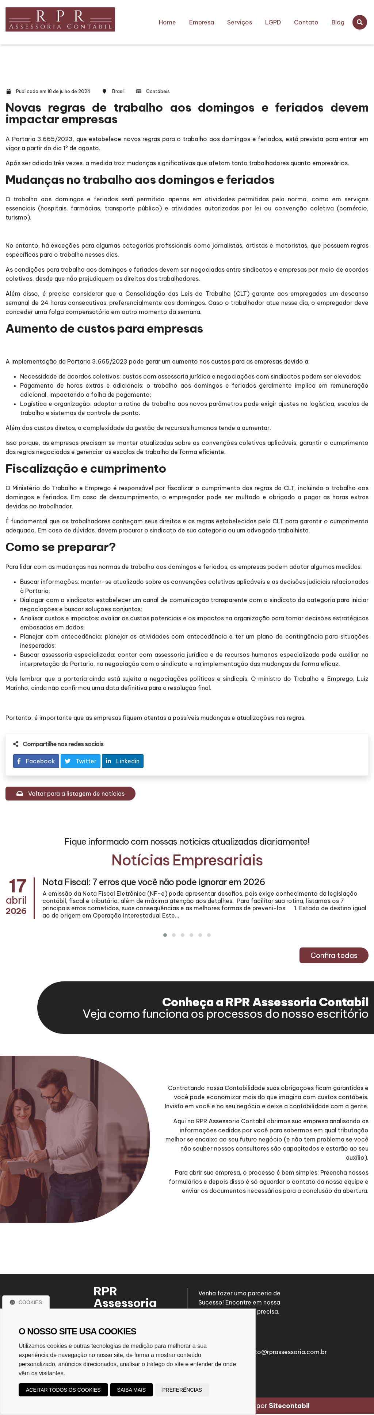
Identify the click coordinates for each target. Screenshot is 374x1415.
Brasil (118, 91)
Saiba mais (131, 1390)
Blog (338, 22)
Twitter (80, 761)
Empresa (201, 22)
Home (167, 22)
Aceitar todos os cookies (63, 1390)
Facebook (36, 761)
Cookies (26, 1302)
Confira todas (334, 955)
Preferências (182, 1390)
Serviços (239, 22)
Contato (306, 22)
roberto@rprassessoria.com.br (283, 1349)
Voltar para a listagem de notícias (70, 793)
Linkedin (123, 761)
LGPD (273, 22)
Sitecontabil (289, 1407)
